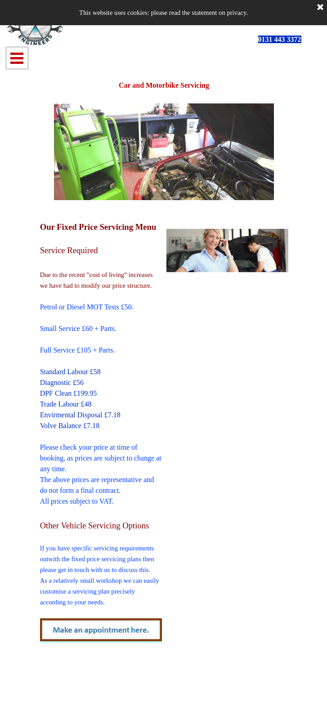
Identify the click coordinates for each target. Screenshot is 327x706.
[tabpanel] (292, 39)
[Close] (320, 7)
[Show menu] (17, 58)
